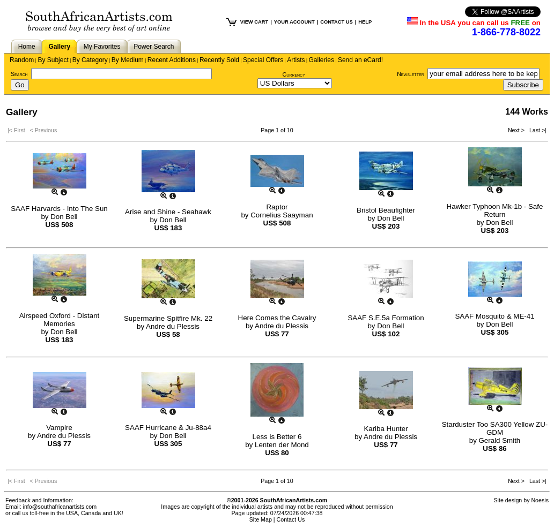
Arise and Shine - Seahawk (168, 212)
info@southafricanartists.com (60, 506)
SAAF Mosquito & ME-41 (494, 316)
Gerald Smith (500, 440)
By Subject (53, 60)
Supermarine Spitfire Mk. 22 (168, 318)
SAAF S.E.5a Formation (386, 318)
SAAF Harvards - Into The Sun (59, 209)
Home (26, 46)
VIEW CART (254, 22)
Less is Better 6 (277, 437)
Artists (296, 60)
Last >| (536, 130)
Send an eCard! (360, 60)
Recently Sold (219, 60)
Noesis (540, 500)
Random (22, 60)
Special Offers (263, 60)
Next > (517, 130)
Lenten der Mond (282, 445)
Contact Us (291, 519)
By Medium (128, 60)
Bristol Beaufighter (386, 210)
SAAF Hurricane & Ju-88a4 (168, 428)
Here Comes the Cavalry (277, 318)
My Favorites (102, 46)
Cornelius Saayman (281, 215)
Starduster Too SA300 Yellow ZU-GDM (495, 428)
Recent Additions (171, 60)
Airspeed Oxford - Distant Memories (59, 320)
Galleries (321, 60)
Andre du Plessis (173, 326)
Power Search (154, 46)
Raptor (276, 207)
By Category (90, 60)
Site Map (260, 519)
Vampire (59, 428)
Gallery (59, 46)
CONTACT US (336, 22)
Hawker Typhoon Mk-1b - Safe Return (495, 210)
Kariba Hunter (386, 429)
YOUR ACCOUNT (294, 22)
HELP (365, 22)
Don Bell (63, 217)
